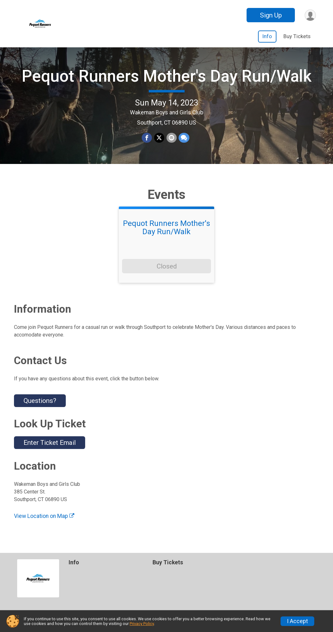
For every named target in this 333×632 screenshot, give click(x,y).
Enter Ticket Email (50, 447)
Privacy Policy (142, 623)
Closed (167, 270)
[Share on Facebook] (147, 140)
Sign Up (270, 15)
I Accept (297, 621)
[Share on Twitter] (159, 140)
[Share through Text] (183, 140)
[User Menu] (310, 15)
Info (267, 36)
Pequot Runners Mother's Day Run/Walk (167, 78)
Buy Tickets (296, 36)
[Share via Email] (171, 140)
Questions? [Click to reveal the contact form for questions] (40, 404)
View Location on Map (44, 520)
